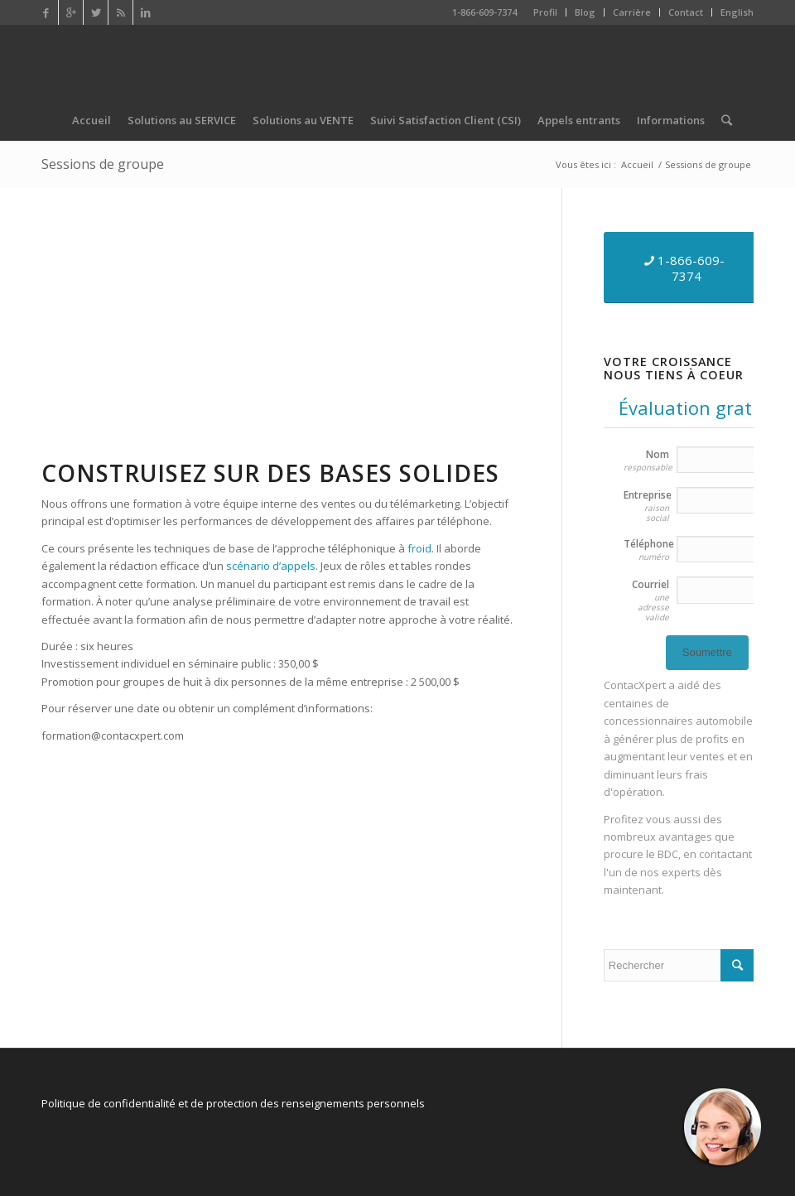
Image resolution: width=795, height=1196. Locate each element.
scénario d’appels (271, 565)
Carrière (632, 12)
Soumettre (707, 652)
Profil (545, 12)
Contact (685, 12)
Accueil (637, 164)
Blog (585, 12)
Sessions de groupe (102, 164)
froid (419, 548)
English (737, 12)
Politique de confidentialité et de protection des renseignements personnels (233, 1103)
